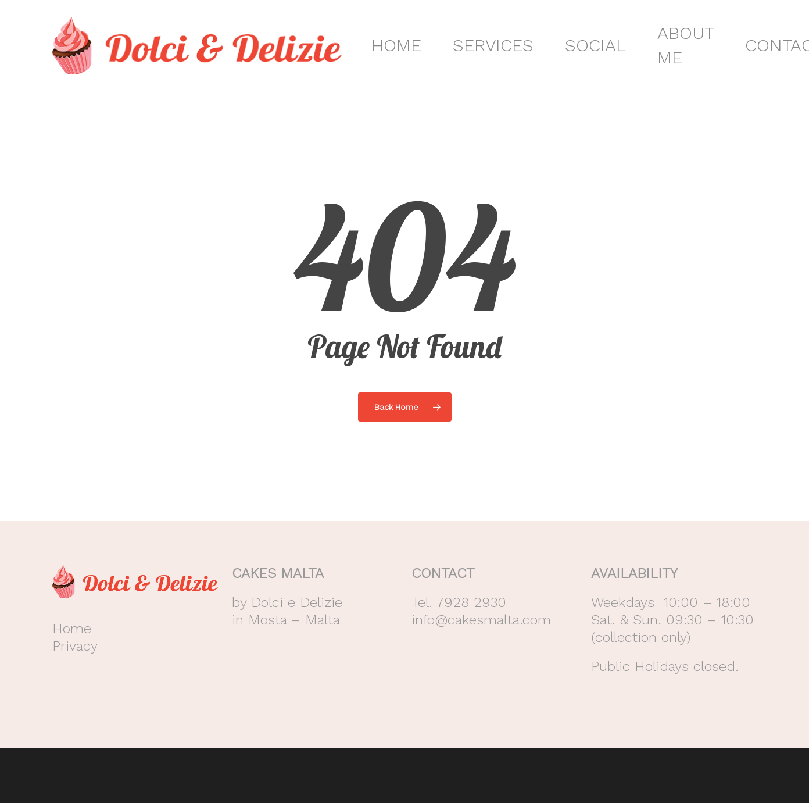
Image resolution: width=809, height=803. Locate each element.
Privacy (75, 646)
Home (71, 628)
